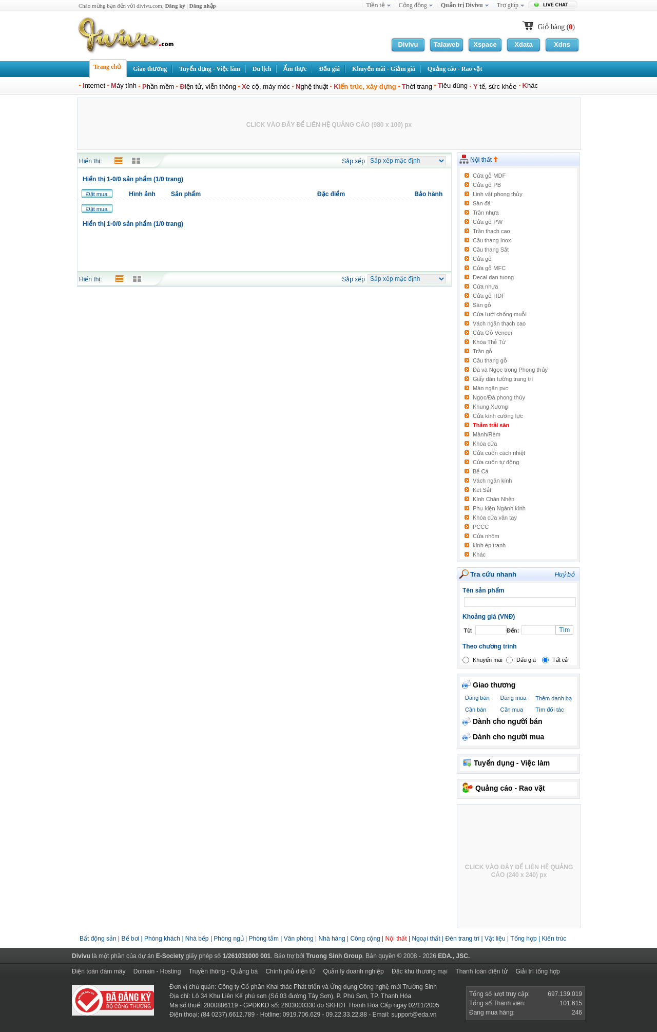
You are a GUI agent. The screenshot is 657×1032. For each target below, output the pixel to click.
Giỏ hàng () (556, 27)
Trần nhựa (486, 212)
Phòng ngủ (228, 938)
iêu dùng (453, 85)
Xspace (485, 44)
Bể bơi (131, 938)
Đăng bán (477, 698)
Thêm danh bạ (553, 698)
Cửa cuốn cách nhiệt (499, 453)
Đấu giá (526, 660)
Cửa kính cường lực (498, 416)
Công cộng (365, 938)
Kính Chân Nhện (493, 499)
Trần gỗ (482, 351)
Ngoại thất (427, 938)
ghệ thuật (312, 86)
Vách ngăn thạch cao (499, 323)
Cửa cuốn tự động (496, 462)
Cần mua (512, 709)
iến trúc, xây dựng (365, 86)
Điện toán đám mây (98, 971)
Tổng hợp (523, 938)
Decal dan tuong (493, 277)
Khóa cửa (485, 444)
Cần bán (475, 709)
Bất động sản (98, 938)
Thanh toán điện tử (481, 971)
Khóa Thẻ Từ (489, 342)
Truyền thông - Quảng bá (223, 971)
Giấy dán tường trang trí (503, 379)
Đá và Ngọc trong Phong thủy (510, 370)
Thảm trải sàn (491, 425)
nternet (94, 85)
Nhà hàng (332, 938)
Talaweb (446, 44)
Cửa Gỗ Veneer (493, 333)
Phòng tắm (264, 938)
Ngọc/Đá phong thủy (499, 397)
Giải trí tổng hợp (537, 971)
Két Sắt (482, 490)
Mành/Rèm (486, 434)
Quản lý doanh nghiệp (353, 971)
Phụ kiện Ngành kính (499, 508)
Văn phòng (299, 938)
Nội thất (484, 159)
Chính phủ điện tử (290, 971)
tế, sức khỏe (495, 86)
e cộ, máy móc (266, 86)
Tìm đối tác (549, 709)
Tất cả (560, 660)
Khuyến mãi (488, 660)
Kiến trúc (554, 938)
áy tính (124, 85)
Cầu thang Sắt (491, 249)
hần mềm (158, 86)
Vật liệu (495, 938)
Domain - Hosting (157, 971)
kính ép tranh (489, 545)
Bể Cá (480, 471)
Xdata (523, 44)
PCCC (481, 527)
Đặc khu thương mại (420, 971)
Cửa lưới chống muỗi (500, 314)
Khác (479, 554)
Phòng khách (162, 938)
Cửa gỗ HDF (489, 296)
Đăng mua (513, 698)
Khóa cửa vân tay (495, 517)
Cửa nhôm (486, 536)
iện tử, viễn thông (208, 86)
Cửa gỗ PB (487, 185)
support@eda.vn (413, 1014)
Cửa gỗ (482, 259)
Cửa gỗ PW (488, 222)
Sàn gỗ (482, 305)
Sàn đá (482, 203)
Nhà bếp (197, 938)
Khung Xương (490, 407)
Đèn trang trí (463, 938)
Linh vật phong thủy (498, 194)
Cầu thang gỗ (490, 360)
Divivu (408, 44)
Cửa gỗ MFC (489, 268)
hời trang (417, 86)
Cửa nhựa (485, 286)
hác (530, 85)
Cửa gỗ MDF (489, 176)
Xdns (562, 44)
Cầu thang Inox (492, 240)
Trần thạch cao (491, 231)
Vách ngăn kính (492, 480)
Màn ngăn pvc (490, 388)
